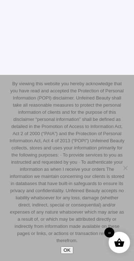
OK (67, 250)
